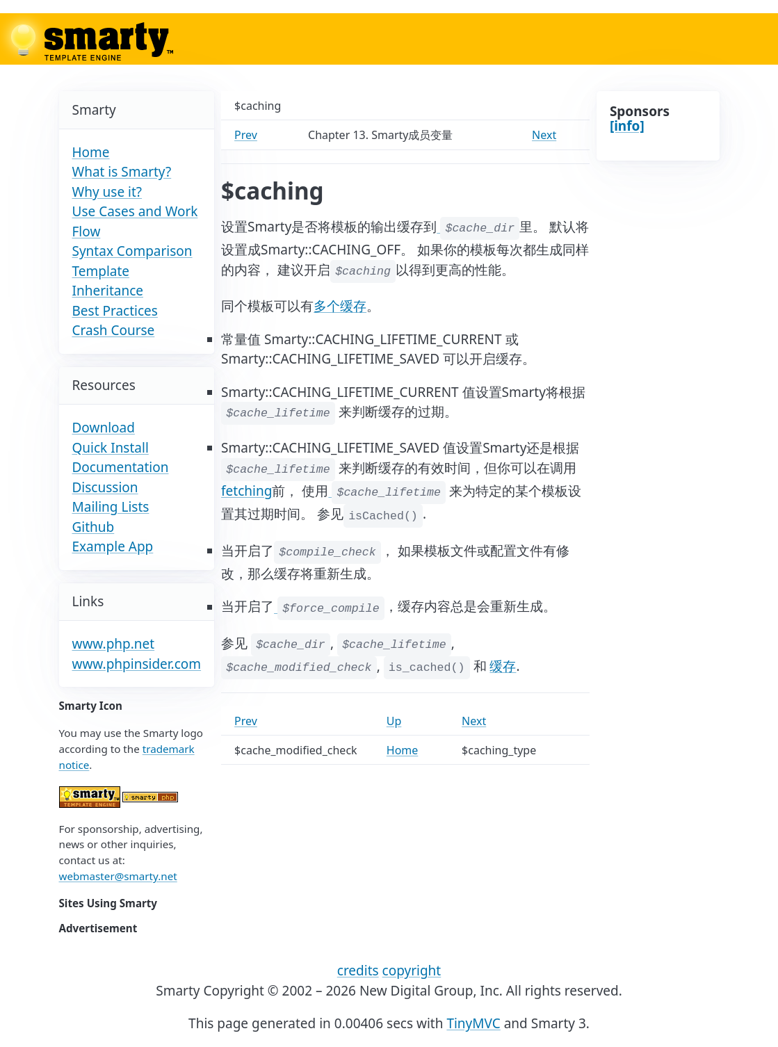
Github (93, 527)
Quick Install (110, 448)
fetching (246, 491)
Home (91, 152)
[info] (627, 126)
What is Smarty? (122, 172)
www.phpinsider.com (137, 664)
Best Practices (115, 311)
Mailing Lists (110, 507)
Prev (245, 135)
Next (544, 135)
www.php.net (113, 644)
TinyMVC (473, 1023)
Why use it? (107, 192)
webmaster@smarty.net (118, 876)
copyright (411, 970)
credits (358, 970)
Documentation (120, 467)
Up (394, 721)
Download (103, 428)
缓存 (502, 666)
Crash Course (113, 330)
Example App (113, 546)
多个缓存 (340, 306)
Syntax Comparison (132, 251)
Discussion (105, 487)
